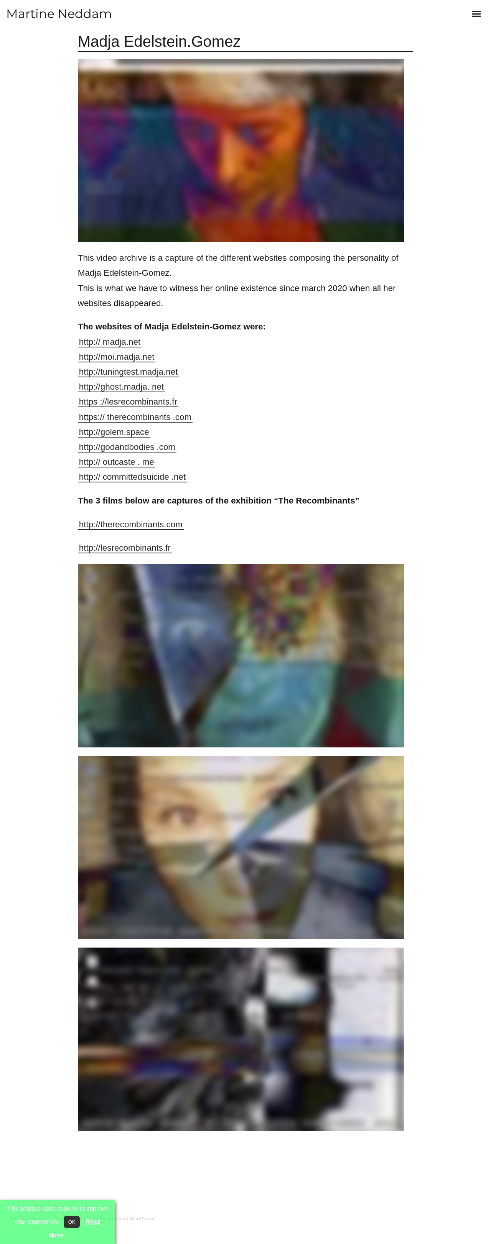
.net (178, 477)
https (88, 401)
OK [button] (72, 1222)
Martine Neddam (59, 13)
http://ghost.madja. (114, 387)
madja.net (121, 342)
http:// (90, 342)
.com (182, 417)
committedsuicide (136, 477)
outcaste (119, 462)
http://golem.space (114, 432)
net (158, 387)
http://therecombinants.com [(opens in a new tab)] (131, 524)
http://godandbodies (117, 447)
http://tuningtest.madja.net (128, 372)
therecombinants (139, 417)
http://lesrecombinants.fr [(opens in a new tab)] (125, 548)
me (148, 462)
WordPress (142, 1218)
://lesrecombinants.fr (138, 401)
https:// (92, 417)
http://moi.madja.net (117, 357)
